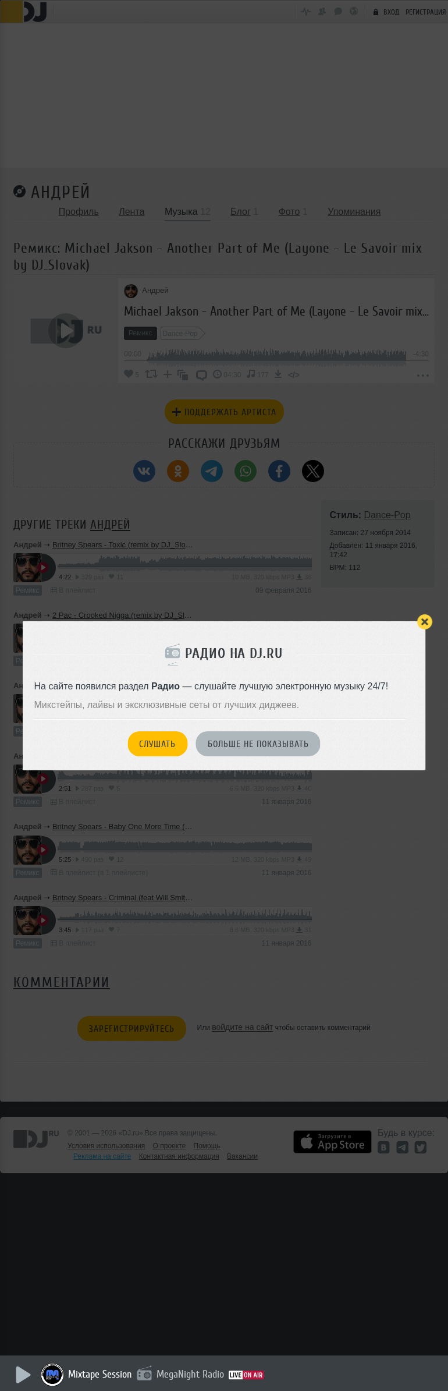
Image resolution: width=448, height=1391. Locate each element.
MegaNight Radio (193, 1374)
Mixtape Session (103, 1374)
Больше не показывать (258, 744)
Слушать (157, 744)
